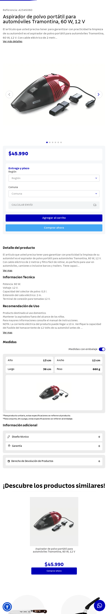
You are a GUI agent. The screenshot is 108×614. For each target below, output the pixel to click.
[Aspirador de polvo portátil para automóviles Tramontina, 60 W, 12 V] (54, 536)
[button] (7, 606)
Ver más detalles (12, 41)
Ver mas (7, 270)
